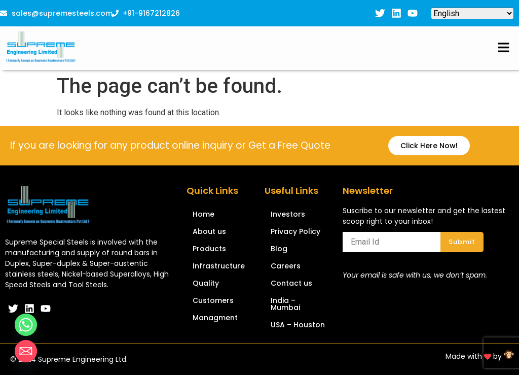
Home (203, 214)
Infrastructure (219, 266)
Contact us (291, 283)
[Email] (26, 351)
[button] (504, 48)
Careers (286, 266)
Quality (206, 283)
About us (209, 231)
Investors (288, 214)
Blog (279, 249)
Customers (213, 300)
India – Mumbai (285, 304)
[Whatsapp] (26, 325)
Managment (215, 318)
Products (209, 249)
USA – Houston (298, 325)
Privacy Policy (295, 231)
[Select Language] (472, 13)
